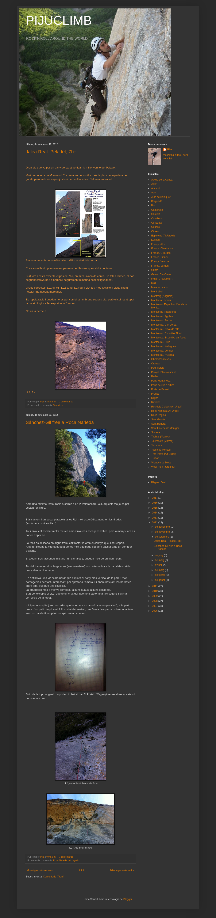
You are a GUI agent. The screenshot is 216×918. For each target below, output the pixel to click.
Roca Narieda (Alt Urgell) (65, 860)
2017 (155, 497)
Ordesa (155, 363)
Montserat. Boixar (161, 300)
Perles (154, 376)
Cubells (155, 226)
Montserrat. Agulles (162, 316)
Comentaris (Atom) (53, 876)
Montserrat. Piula (160, 342)
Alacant (155, 188)
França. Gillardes (160, 252)
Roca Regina (158, 415)
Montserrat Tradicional (163, 311)
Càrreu (155, 231)
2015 (155, 507)
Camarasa (157, 209)
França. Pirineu (159, 257)
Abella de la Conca (162, 179)
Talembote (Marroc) (162, 441)
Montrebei (156, 291)
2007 (155, 605)
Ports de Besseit (160, 389)
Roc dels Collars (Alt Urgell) (166, 406)
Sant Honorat (158, 423)
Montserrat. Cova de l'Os (165, 329)
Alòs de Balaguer (160, 197)
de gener (160, 580)
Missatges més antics (122, 870)
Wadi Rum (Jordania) (163, 466)
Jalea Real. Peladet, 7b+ (51, 151)
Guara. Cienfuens (161, 274)
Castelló (155, 214)
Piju (169, 149)
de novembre (162, 531)
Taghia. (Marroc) (160, 436)
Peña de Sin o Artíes (162, 385)
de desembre (162, 526)
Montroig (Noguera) (162, 296)
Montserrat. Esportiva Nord (166, 333)
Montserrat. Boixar (161, 320)
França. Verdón (160, 265)
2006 (155, 610)
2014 (155, 512)
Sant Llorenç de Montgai (165, 428)
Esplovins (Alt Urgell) (163, 235)
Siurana (155, 432)
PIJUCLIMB (59, 20)
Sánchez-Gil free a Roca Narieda (60, 422)
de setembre (162, 536)
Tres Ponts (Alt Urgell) (163, 453)
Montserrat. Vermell (162, 350)
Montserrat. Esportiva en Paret (168, 337)
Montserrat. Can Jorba (163, 324)
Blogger (127, 899)
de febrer (160, 574)
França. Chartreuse (162, 248)
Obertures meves (161, 359)
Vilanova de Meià (161, 462)
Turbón (155, 458)
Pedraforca (157, 367)
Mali (153, 282)
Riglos (154, 398)
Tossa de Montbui (161, 449)
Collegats (156, 222)
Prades (155, 393)
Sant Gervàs (158, 419)
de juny (159, 555)
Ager (154, 183)
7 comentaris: (66, 857)
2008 (155, 600)
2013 (155, 517)
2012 (155, 522)
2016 (155, 502)
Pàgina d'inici (158, 482)
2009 (155, 596)
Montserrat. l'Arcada (162, 354)
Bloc (153, 205)
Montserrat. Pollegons (163, 346)
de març (160, 570)
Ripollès (155, 402)
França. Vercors (160, 261)
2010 (155, 590)
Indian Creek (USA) (162, 278)
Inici (81, 870)
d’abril (158, 565)
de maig (160, 560)
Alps (153, 192)
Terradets (58, 405)
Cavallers (156, 218)
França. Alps (158, 244)
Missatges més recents (40, 870)
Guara (154, 270)
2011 (155, 586)
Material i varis (159, 287)
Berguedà (156, 201)
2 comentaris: (66, 401)
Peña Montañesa (160, 380)
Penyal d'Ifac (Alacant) (164, 372)
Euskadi (155, 239)
